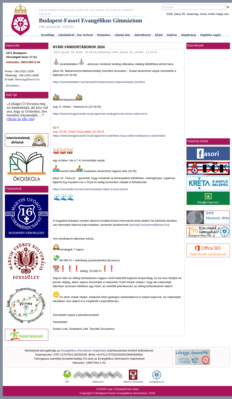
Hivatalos (103, 36)
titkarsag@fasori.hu (27, 79)
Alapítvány (188, 36)
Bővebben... (13, 85)
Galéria (172, 36)
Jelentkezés (142, 36)
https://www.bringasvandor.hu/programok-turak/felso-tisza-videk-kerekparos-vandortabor (109, 135)
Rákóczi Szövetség (133, 381)
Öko (67, 381)
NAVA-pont (98, 381)
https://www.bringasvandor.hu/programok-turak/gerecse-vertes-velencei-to (100, 113)
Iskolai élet (122, 36)
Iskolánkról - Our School (75, 36)
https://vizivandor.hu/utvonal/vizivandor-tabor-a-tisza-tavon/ (90, 189)
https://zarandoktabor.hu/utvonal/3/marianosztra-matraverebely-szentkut (99, 82)
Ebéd (158, 36)
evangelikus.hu (156, 381)
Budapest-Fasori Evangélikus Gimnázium (90, 20)
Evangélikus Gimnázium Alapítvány (83, 350)
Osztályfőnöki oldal (126, 389)
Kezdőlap (47, 35)
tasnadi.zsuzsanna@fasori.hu (149, 224)
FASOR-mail (104, 389)
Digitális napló (210, 36)
